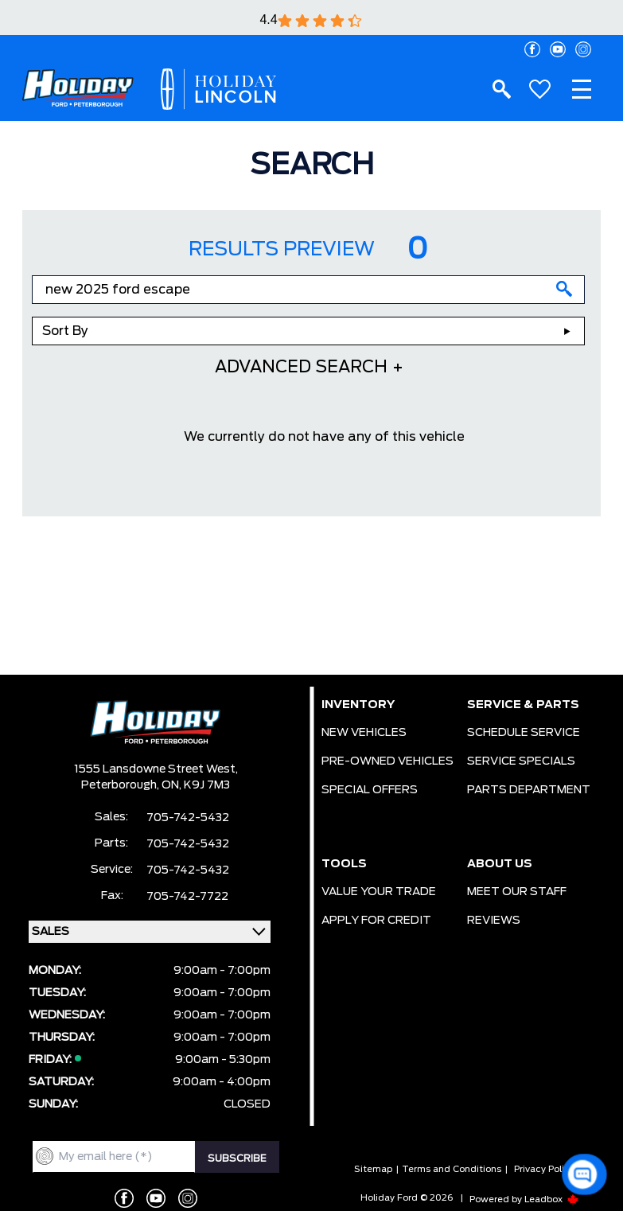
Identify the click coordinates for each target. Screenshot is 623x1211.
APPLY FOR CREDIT (376, 920)
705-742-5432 (187, 818)
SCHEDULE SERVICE (523, 732)
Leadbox (551, 1199)
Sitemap (373, 1169)
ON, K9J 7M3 (196, 785)
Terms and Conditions (451, 1169)
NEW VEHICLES (364, 732)
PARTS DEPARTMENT (528, 790)
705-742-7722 (187, 896)
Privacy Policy (544, 1169)
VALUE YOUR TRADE (378, 892)
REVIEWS (493, 920)
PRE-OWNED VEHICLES (387, 761)
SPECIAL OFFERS (369, 790)
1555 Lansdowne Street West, (156, 769)
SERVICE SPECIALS (521, 761)
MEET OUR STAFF (517, 892)
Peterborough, (121, 785)
